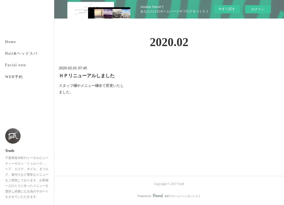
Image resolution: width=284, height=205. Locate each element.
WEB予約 (14, 77)
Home (10, 42)
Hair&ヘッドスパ (21, 53)
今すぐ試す (226, 9)
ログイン (258, 9)
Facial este (15, 65)
